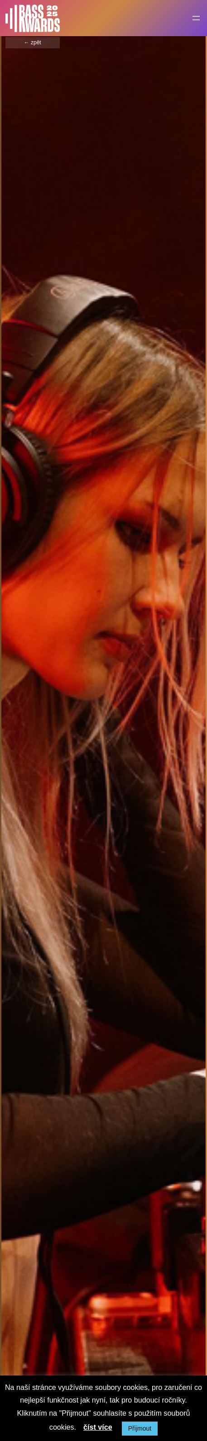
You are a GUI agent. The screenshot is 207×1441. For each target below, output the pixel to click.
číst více (97, 1427)
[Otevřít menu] (196, 18)
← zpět (32, 42)
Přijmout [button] (139, 1428)
